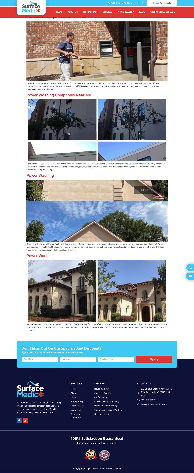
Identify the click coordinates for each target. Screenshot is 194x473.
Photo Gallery (126, 12)
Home (59, 12)
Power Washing (40, 175)
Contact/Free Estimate (162, 12)
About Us (73, 12)
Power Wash (37, 255)
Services (107, 12)
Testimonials (90, 12)
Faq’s (142, 12)
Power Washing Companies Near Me (58, 95)
